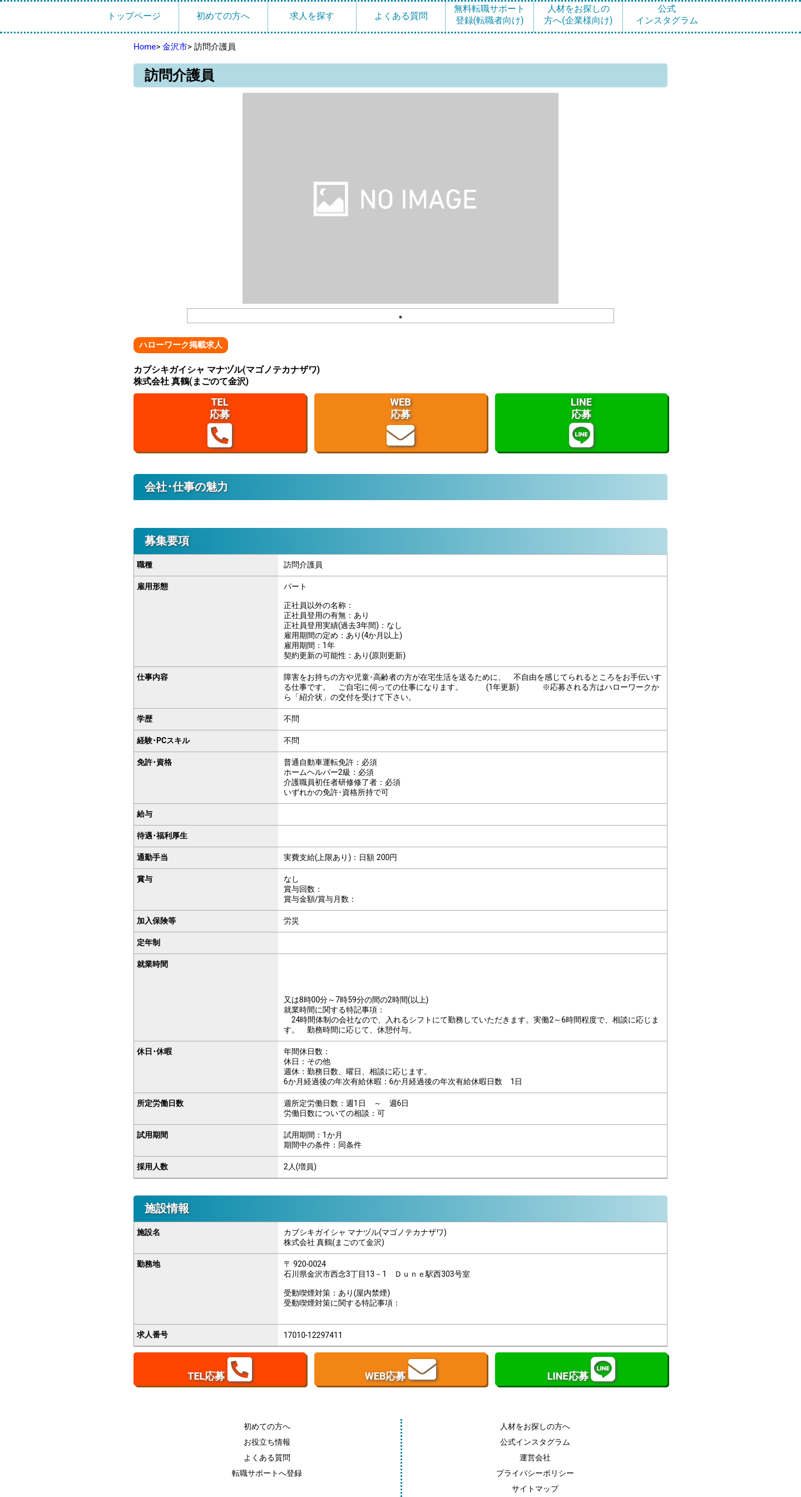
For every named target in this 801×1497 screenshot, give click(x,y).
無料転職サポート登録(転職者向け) (489, 14)
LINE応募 (581, 422)
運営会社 (535, 1457)
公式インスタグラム (667, 14)
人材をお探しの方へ (535, 1426)
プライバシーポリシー (535, 1473)
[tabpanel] (400, 198)
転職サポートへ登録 (267, 1473)
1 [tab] (400, 317)
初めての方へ (223, 16)
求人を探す (312, 16)
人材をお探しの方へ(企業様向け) (578, 14)
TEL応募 (219, 422)
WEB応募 (400, 422)
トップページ (134, 16)
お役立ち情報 (267, 1441)
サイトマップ (535, 1488)
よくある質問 (401, 16)
